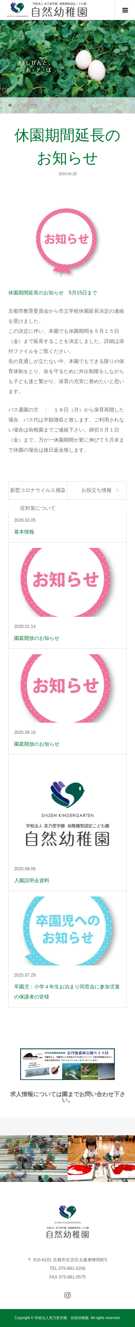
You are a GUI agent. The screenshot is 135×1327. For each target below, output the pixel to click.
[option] (34, 1158)
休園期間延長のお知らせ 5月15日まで (52, 292)
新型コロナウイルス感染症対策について (38, 493)
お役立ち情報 (96, 490)
